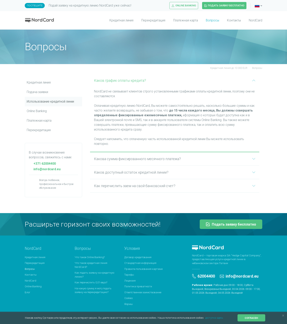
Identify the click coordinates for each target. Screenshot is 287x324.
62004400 (203, 276)
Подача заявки (37, 92)
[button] (204, 318)
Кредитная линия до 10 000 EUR (226, 67)
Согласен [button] (251, 317)
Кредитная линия (121, 20)
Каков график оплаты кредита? (174, 80)
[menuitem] (117, 20)
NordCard (255, 20)
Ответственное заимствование (142, 292)
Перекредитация (153, 20)
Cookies (128, 298)
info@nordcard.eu (45, 169)
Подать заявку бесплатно (224, 5)
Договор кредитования (137, 257)
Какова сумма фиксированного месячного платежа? (174, 158)
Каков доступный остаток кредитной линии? (174, 172)
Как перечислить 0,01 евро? (91, 282)
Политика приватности (138, 286)
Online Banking (184, 5)
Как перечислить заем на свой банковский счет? (174, 185)
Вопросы (212, 20)
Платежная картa (39, 120)
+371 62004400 (42, 163)
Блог (27, 292)
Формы (128, 304)
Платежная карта (185, 20)
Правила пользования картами (143, 268)
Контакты (234, 20)
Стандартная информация (140, 263)
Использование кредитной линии (50, 101)
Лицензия (130, 280)
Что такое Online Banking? (90, 257)
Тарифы (129, 274)
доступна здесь (214, 317)
